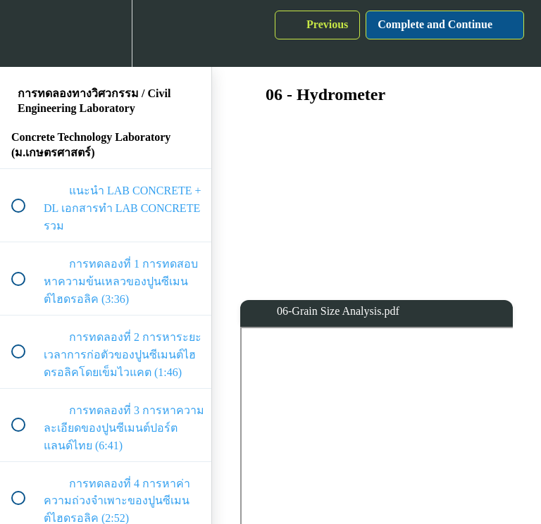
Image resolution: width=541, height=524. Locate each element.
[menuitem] (106, 33)
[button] (26, 33)
